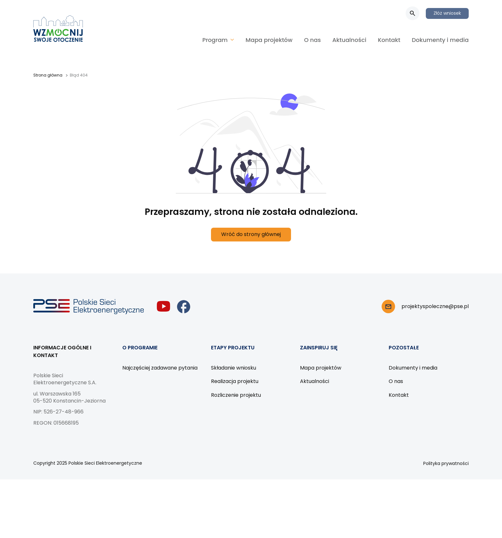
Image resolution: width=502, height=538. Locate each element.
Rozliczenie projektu (236, 395)
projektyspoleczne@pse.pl (435, 306)
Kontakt (389, 40)
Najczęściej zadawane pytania (160, 367)
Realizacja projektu (234, 381)
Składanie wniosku (233, 367)
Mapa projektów (269, 40)
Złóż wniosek (447, 13)
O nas (312, 40)
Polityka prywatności (446, 463)
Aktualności (349, 40)
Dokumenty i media (440, 40)
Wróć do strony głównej (251, 234)
